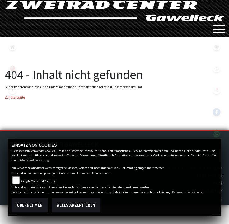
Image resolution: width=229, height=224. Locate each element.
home (12, 46)
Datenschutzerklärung (34, 160)
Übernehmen (30, 205)
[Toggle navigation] (218, 27)
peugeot (12, 90)
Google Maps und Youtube (38, 181)
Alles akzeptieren (76, 205)
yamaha (12, 68)
